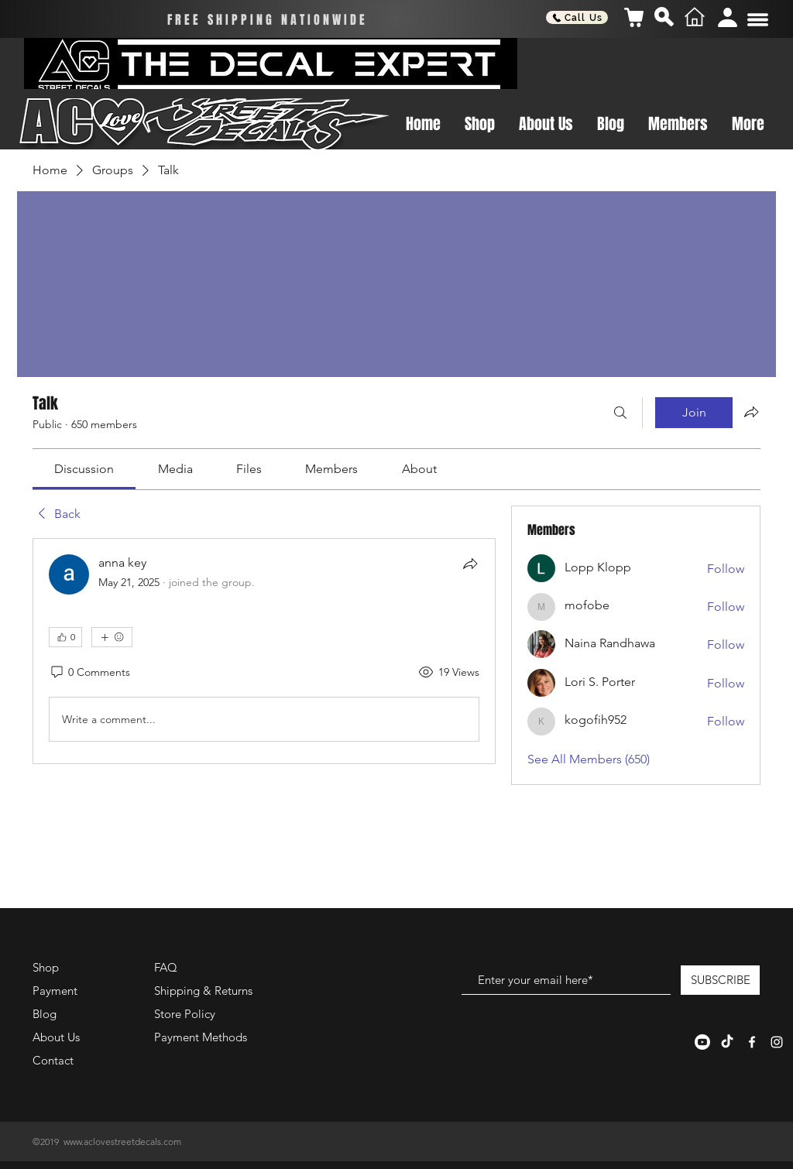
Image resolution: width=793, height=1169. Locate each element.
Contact (53, 1060)
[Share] (470, 563)
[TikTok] (727, 1042)
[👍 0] (65, 637)
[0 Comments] (89, 672)
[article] (264, 651)
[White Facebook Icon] (752, 1042)
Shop (46, 967)
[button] (757, 19)
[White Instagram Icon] (776, 1042)
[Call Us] (577, 17)
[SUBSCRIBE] (720, 980)
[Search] (620, 412)
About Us (56, 1037)
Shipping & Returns (203, 990)
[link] (84, 468)
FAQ (165, 967)
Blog (45, 1013)
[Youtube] (702, 1042)
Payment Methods (202, 1037)
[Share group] (751, 412)
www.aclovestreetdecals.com (122, 1141)
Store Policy (184, 1013)
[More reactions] (111, 637)
